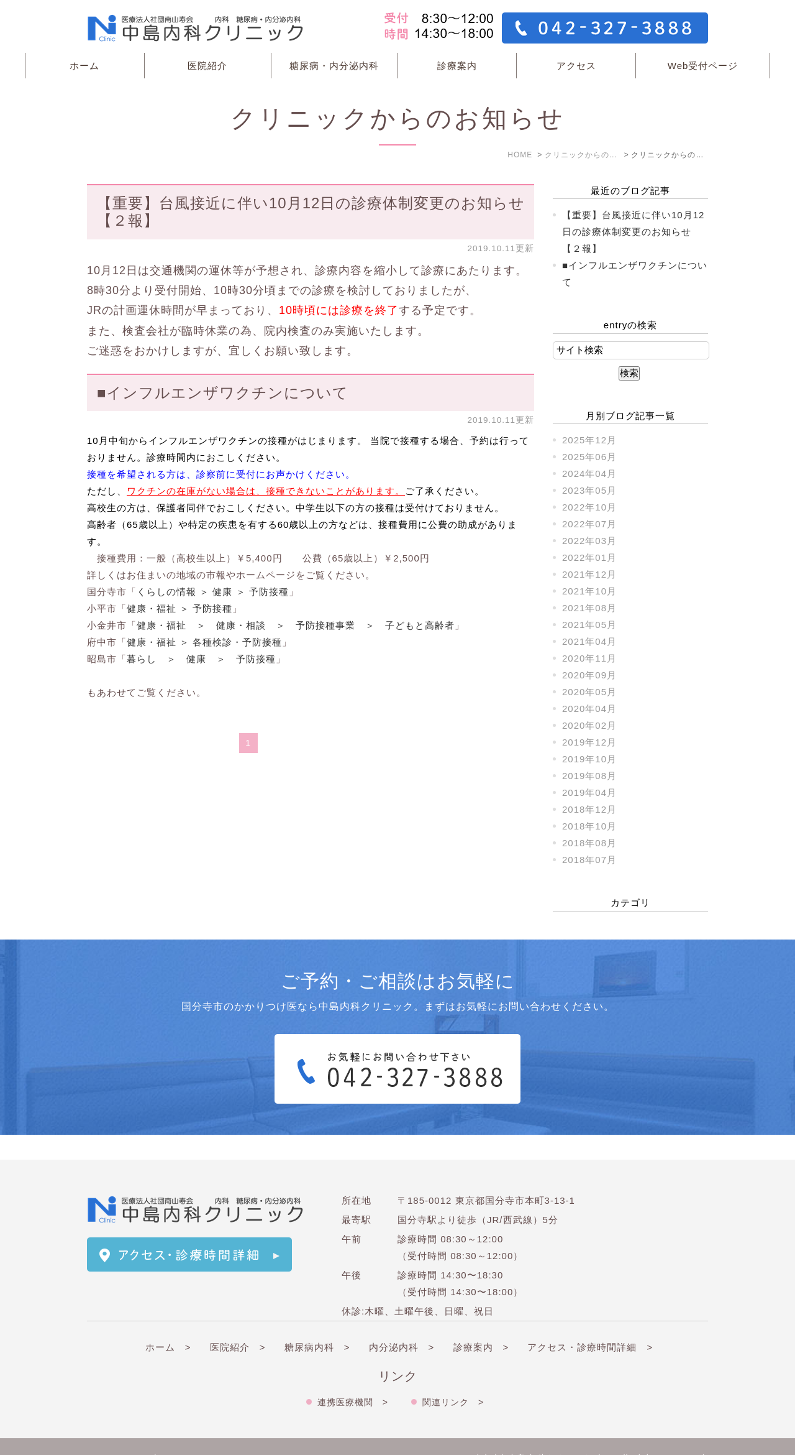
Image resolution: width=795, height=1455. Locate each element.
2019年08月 (589, 775)
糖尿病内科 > (317, 1322)
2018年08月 (589, 843)
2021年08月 (589, 608)
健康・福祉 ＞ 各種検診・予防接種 (204, 642)
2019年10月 (589, 759)
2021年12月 (589, 574)
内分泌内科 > (402, 1322)
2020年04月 (589, 708)
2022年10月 (589, 507)
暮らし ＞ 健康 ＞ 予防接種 (201, 659)
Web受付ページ (703, 65)
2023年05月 (589, 490)
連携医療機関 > (352, 1377)
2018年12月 (589, 809)
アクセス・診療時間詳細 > (590, 1322)
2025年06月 (589, 456)
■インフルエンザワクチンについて (223, 392)
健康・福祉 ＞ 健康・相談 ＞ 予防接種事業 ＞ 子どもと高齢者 (296, 625)
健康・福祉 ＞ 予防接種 (179, 608)
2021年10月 (589, 591)
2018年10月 (589, 826)
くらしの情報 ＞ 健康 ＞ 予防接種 (213, 591)
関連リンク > (453, 1377)
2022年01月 (589, 557)
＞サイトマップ (122, 1434)
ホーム (84, 65)
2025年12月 (589, 440)
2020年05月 (589, 691)
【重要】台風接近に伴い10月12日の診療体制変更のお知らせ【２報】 (633, 232)
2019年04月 (589, 792)
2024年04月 (589, 473)
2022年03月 (589, 540)
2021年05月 (589, 624)
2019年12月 (589, 742)
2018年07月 (589, 859)
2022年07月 (589, 524)
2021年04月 (589, 641)
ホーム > (168, 1322)
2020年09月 (589, 675)
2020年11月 (589, 658)
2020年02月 (589, 725)
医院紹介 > (238, 1322)
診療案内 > (481, 1322)
